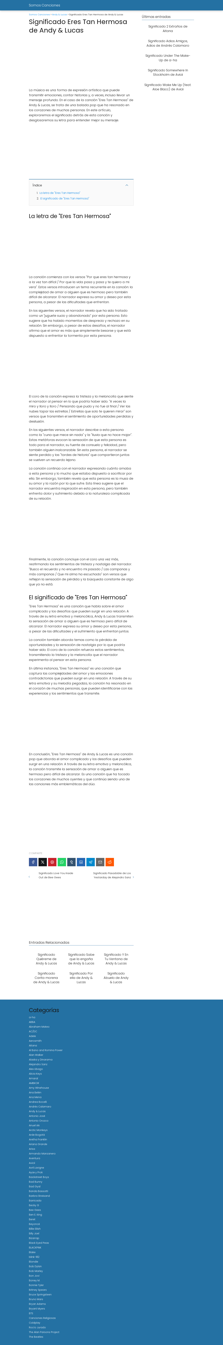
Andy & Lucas (37, 1111)
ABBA (32, 1022)
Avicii (32, 1163)
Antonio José (37, 1116)
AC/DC (33, 1031)
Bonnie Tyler (36, 1285)
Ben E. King (35, 1214)
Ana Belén (35, 1092)
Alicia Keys (35, 1073)
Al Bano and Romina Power (46, 1050)
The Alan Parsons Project (44, 1332)
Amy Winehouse (39, 1088)
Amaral (33, 1078)
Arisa (32, 1149)
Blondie (33, 1261)
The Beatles (36, 1337)
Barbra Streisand (39, 1196)
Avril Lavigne (36, 1167)
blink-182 (34, 1257)
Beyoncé (34, 1224)
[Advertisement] (81, 60)
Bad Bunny (35, 1182)
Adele (32, 1036)
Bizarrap (34, 1238)
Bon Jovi (34, 1275)
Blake (32, 1252)
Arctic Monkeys (38, 1130)
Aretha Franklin (38, 1139)
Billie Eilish (35, 1228)
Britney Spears (38, 1290)
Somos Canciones (44, 5)
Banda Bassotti (38, 1191)
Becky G (34, 1205)
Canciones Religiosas (42, 1318)
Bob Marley (36, 1271)
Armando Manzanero (42, 1153)
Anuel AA (34, 1125)
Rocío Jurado (37, 1327)
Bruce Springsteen (40, 1294)
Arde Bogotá (37, 1135)
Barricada (35, 1200)
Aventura (34, 1158)
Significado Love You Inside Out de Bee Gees (56, 875)
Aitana (33, 1045)
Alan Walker (36, 1055)
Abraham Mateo (39, 1026)
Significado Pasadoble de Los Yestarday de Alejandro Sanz (112, 875)
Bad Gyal (34, 1186)
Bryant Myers (37, 1308)
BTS (31, 1313)
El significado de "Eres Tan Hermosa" (64, 198)
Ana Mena (35, 1097)
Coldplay (34, 1322)
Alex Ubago (36, 1069)
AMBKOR (34, 1083)
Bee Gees (35, 1210)
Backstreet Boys (39, 1177)
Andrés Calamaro (40, 1106)
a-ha (32, 1017)
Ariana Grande (38, 1144)
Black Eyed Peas (39, 1243)
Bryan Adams (37, 1304)
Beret (32, 1219)
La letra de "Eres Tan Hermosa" (60, 193)
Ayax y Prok (36, 1172)
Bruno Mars (36, 1299)
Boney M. (34, 1280)
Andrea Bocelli (38, 1102)
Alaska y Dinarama (40, 1059)
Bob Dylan (35, 1266)
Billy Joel (34, 1233)
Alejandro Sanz (38, 1064)
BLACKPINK (35, 1247)
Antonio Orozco (38, 1120)
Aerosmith (35, 1041)
